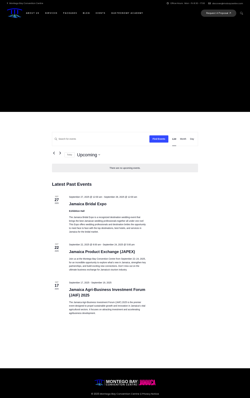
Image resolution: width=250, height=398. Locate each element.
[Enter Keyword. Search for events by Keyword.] (100, 139)
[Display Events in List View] (174, 139)
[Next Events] (60, 153)
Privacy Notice (150, 393)
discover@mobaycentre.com (227, 3)
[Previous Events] (54, 153)
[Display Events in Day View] (192, 139)
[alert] (125, 168)
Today (69, 155)
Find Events (159, 139)
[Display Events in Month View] (183, 139)
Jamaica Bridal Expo (88, 204)
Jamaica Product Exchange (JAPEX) (102, 252)
